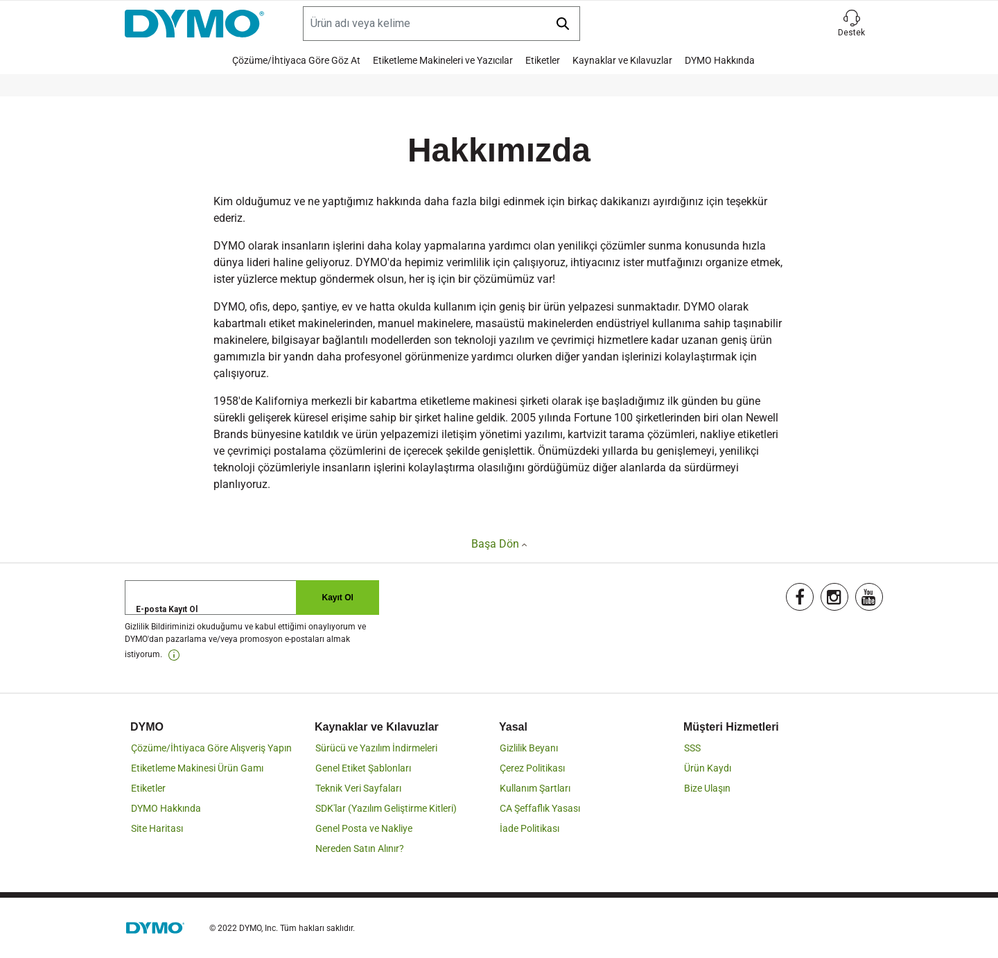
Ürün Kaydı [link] (707, 768)
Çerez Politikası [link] (532, 768)
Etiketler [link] (148, 788)
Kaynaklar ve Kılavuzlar (622, 60)
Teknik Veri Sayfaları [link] (358, 788)
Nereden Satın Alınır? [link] (359, 848)
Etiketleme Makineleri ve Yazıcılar (443, 60)
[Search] (441, 23)
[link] (174, 655)
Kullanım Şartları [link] (535, 788)
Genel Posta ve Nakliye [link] (363, 828)
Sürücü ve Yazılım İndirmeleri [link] (376, 748)
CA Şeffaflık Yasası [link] (540, 808)
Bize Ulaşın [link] (707, 788)
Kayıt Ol (337, 597)
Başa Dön (499, 543)
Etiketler (542, 60)
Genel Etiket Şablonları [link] (363, 768)
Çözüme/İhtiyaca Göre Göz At (296, 60)
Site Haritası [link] (157, 828)
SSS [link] (692, 748)
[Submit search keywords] (562, 23)
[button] (851, 23)
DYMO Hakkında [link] (166, 808)
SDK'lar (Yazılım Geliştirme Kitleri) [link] (386, 808)
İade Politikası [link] (529, 828)
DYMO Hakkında (720, 60)
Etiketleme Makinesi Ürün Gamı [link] (197, 768)
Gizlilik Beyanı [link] (529, 748)
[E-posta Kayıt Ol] (252, 597)
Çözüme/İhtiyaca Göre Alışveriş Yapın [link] (211, 748)
